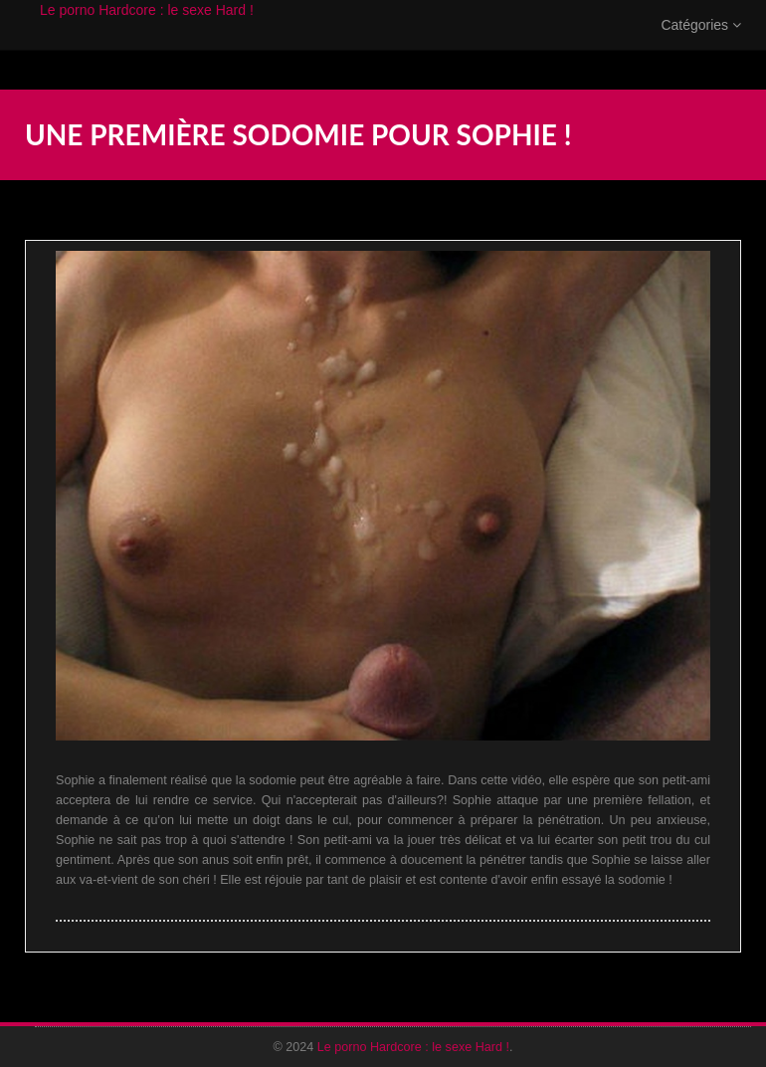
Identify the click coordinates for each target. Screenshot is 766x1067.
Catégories (701, 45)
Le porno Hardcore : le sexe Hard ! (147, 30)
